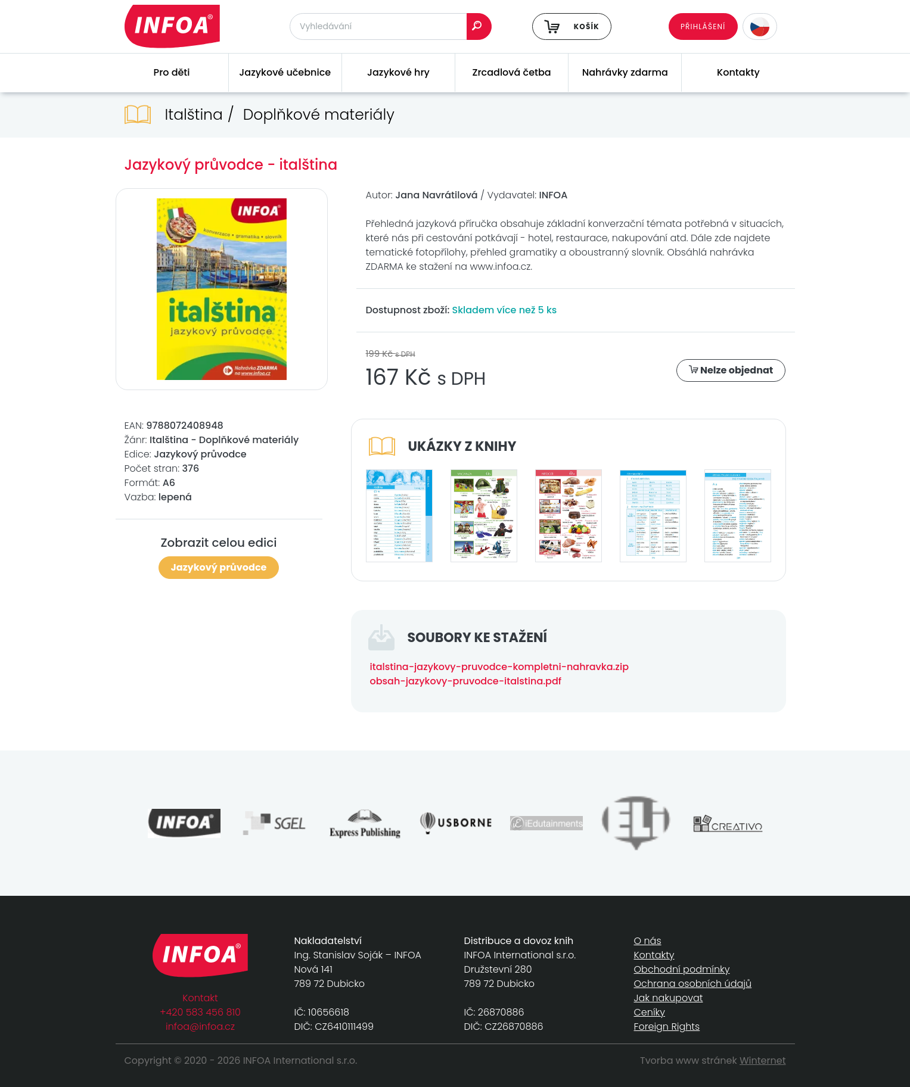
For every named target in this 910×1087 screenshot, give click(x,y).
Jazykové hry (398, 72)
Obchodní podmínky (682, 969)
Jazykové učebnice (285, 72)
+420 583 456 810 (200, 1012)
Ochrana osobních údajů (693, 984)
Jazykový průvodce (219, 567)
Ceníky (649, 1012)
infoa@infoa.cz (200, 1026)
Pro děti (172, 72)
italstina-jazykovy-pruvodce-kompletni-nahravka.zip (499, 667)
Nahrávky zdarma (625, 72)
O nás (647, 941)
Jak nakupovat (668, 998)
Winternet (763, 1060)
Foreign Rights (667, 1026)
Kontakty (738, 72)
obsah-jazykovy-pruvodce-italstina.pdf (466, 681)
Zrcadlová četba (512, 72)
